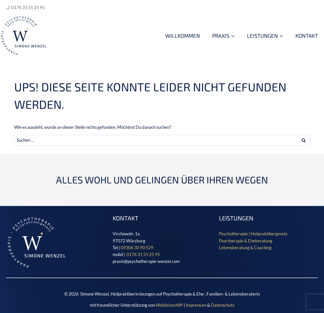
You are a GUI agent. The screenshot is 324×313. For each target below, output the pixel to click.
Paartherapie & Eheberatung (245, 240)
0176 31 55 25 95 (144, 254)
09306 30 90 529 (137, 247)
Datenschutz (222, 305)
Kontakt (306, 35)
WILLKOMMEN (182, 35)
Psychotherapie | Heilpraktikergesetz (253, 233)
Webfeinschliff (169, 305)
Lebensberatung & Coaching (245, 247)
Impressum (196, 305)
